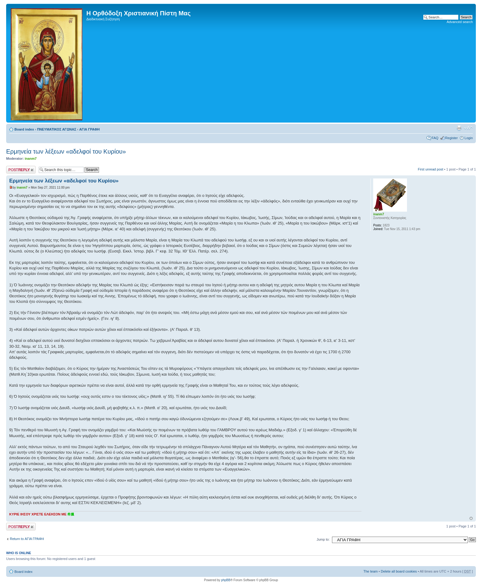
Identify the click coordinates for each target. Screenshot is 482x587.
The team (370, 571)
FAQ (435, 138)
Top (471, 518)
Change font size (468, 128)
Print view (459, 128)
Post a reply (21, 170)
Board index (24, 129)
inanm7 (31, 158)
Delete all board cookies (399, 571)
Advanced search (460, 22)
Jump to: (323, 539)
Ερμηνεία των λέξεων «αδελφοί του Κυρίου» (66, 151)
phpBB (225, 580)
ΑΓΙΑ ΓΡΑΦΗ (89, 129)
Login (468, 138)
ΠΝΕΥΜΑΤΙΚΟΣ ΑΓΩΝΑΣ (56, 129)
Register (451, 138)
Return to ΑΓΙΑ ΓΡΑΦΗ (27, 539)
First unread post (430, 169)
